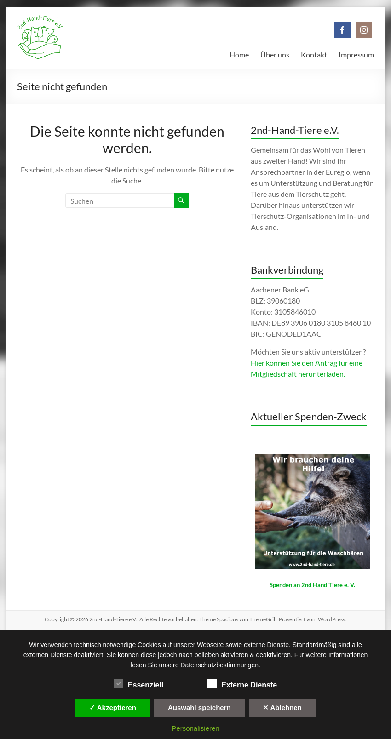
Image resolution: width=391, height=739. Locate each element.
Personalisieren (195, 728)
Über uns (274, 54)
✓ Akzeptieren (112, 707)
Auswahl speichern (199, 707)
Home (239, 54)
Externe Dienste (242, 684)
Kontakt (314, 54)
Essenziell (138, 684)
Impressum (356, 54)
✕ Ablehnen (282, 707)
